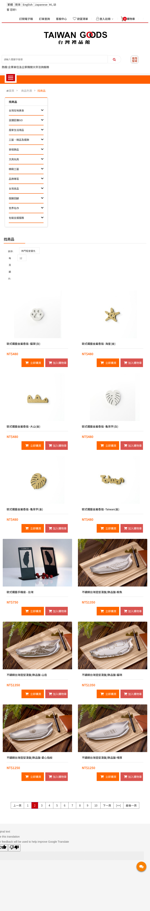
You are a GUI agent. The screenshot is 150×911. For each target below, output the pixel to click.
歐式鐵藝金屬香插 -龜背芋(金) (25, 509)
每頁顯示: (9, 268)
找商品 (41, 90)
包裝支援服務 (16, 218)
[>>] (118, 805)
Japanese (41, 4)
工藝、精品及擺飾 (19, 140)
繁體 (10, 4)
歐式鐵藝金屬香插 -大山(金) (23, 426)
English (28, 4)
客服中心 (61, 19)
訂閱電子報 (26, 19)
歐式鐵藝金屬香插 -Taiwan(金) (100, 509)
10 (96, 805)
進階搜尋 (134, 59)
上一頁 (17, 805)
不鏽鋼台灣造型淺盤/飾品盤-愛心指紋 (29, 757)
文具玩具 (14, 159)
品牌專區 (14, 179)
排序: (10, 251)
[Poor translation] (14, 847)
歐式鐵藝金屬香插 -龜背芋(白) (100, 426)
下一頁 (107, 805)
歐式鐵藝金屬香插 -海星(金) (98, 344)
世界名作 (14, 208)
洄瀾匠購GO (16, 120)
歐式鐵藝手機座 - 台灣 (20, 592)
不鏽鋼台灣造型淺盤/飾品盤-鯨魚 (102, 592)
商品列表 (26, 90)
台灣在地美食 (16, 110)
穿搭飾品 (14, 149)
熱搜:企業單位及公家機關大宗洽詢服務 (25, 67)
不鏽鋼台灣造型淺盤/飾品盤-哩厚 (102, 757)
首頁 (10, 90)
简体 (18, 4)
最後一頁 (131, 805)
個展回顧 (14, 198)
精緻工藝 (14, 169)
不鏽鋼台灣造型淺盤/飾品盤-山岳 (27, 675)
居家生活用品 (16, 130)
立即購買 (33, 363)
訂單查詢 (44, 19)
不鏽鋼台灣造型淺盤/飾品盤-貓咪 (102, 675)
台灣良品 (14, 188)
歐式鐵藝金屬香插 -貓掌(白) (23, 344)
